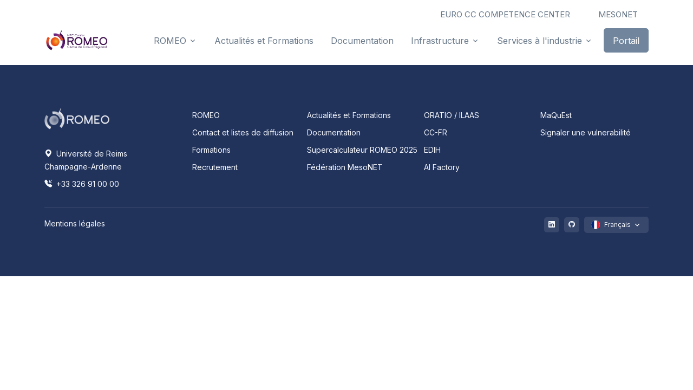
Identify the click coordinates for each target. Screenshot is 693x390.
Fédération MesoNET (345, 167)
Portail (626, 40)
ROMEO (206, 115)
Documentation (334, 132)
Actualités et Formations (349, 115)
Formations (211, 149)
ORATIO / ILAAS (451, 115)
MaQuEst (556, 115)
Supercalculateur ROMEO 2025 (362, 149)
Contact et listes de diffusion (242, 132)
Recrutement (215, 167)
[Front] (76, 40)
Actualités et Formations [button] (263, 40)
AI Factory (442, 167)
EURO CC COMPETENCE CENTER (505, 14)
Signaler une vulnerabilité (585, 132)
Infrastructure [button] (440, 40)
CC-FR (435, 132)
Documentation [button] (362, 40)
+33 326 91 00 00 (81, 183)
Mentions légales (74, 223)
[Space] (76, 118)
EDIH (432, 149)
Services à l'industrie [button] (539, 40)
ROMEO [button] (170, 40)
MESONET (618, 14)
